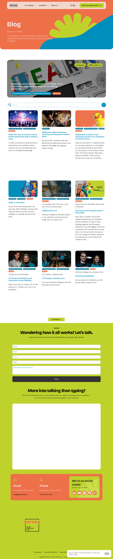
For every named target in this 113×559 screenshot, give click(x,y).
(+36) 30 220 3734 (46, 494)
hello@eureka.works (20, 494)
